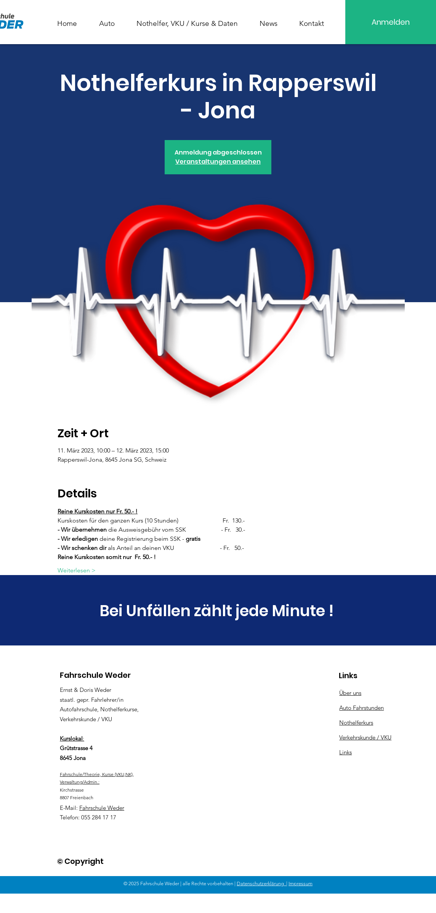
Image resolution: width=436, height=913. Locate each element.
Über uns (350, 692)
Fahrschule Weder (101, 807)
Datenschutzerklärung (261, 883)
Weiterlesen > (77, 570)
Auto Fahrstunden (361, 707)
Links (345, 752)
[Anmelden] (390, 22)
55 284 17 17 (100, 817)
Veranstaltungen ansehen (218, 161)
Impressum (301, 883)
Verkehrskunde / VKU (365, 737)
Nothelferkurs (356, 722)
